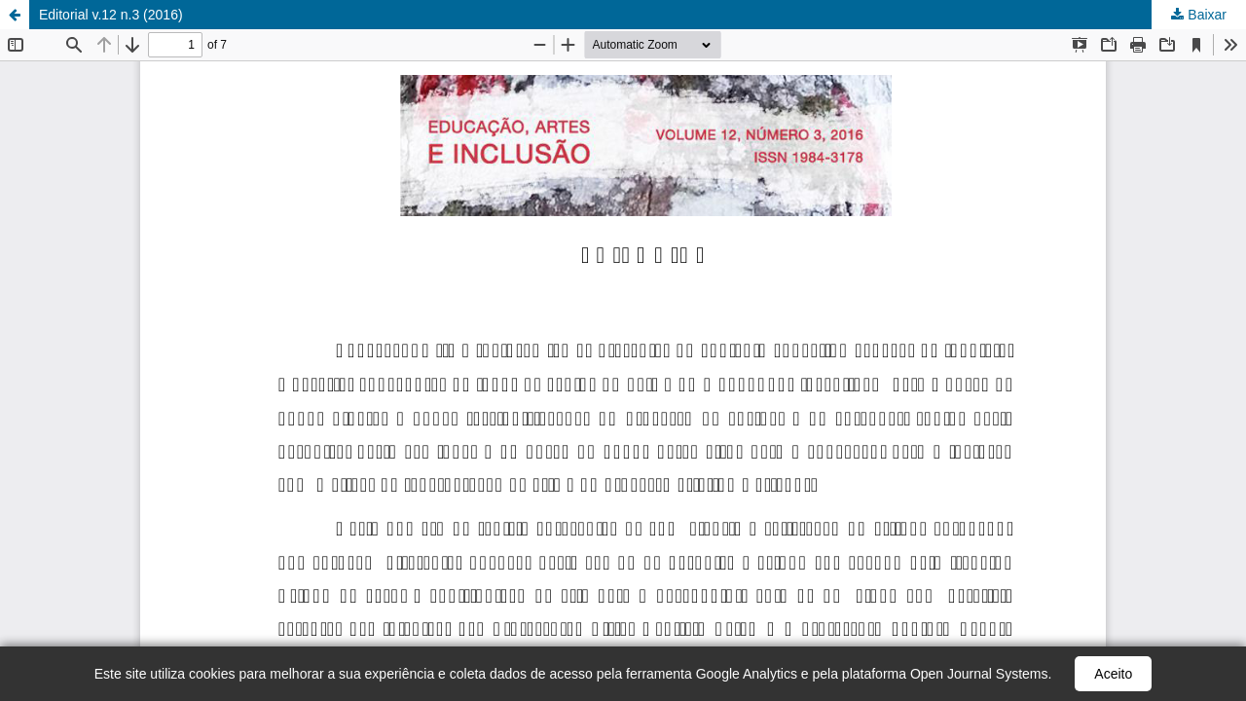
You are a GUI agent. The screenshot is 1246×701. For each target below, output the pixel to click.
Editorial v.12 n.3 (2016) (111, 14)
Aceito (1113, 674)
